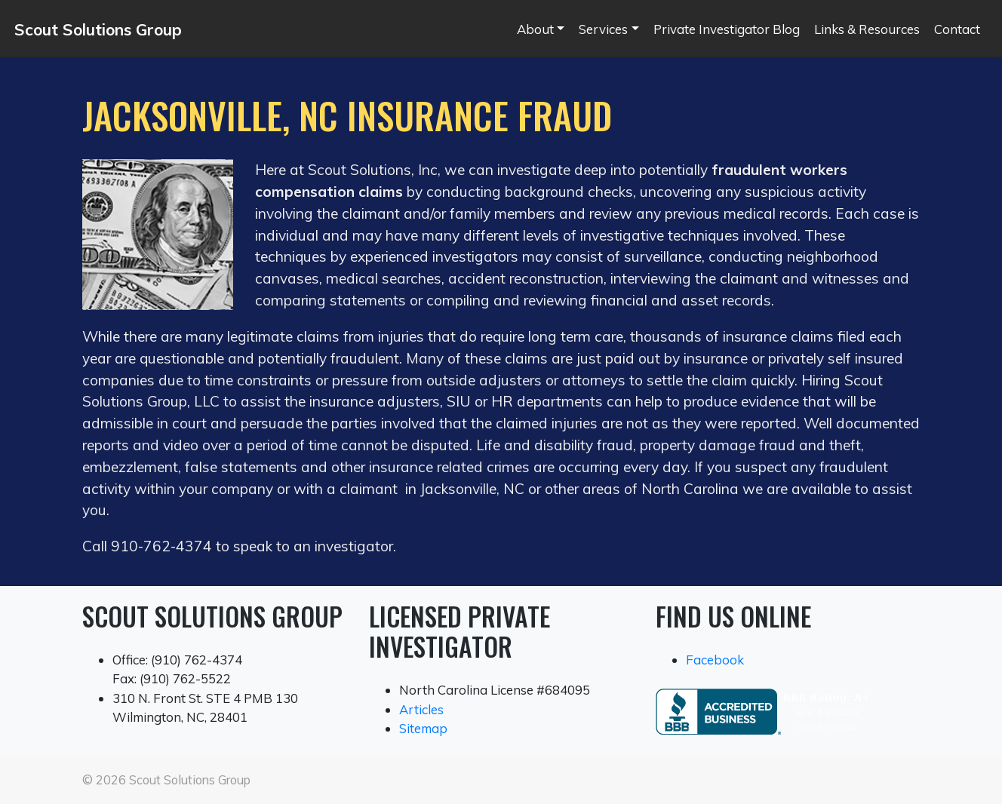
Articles (421, 709)
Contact (957, 29)
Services (603, 29)
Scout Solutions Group (98, 29)
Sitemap (423, 728)
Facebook (715, 659)
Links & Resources (867, 29)
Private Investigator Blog (726, 29)
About (535, 29)
